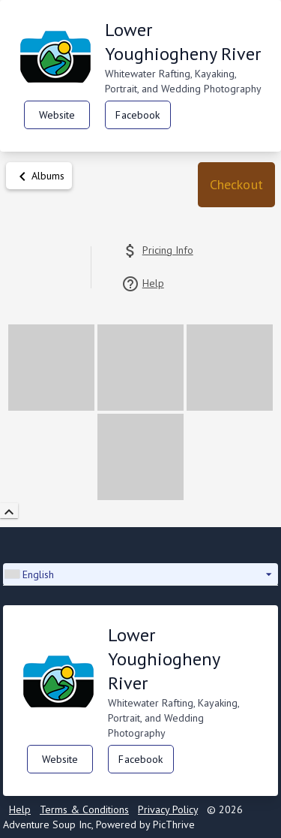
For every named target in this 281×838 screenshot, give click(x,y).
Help (20, 809)
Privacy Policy (168, 809)
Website (57, 115)
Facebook (137, 115)
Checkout (236, 184)
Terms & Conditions (84, 809)
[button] (236, 185)
